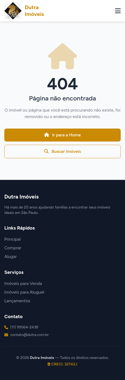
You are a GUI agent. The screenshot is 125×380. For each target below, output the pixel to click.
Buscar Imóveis (62, 151)
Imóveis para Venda (23, 283)
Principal (12, 239)
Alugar (10, 256)
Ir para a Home (62, 134)
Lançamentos (17, 300)
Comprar (12, 247)
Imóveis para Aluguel (24, 292)
